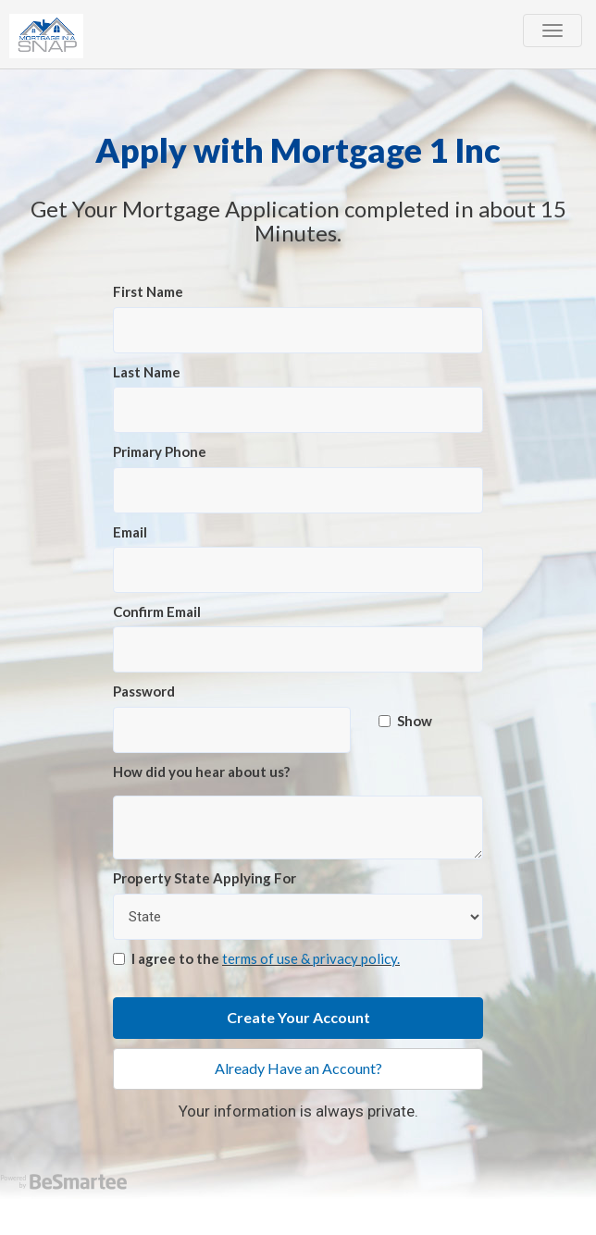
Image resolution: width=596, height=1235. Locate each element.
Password (144, 691)
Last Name (146, 372)
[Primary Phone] (298, 490)
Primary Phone (159, 451)
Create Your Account (298, 1017)
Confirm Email (157, 611)
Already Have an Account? (298, 1068)
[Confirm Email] (298, 649)
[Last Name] (298, 410)
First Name (148, 291)
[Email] (298, 570)
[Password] (232, 730)
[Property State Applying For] (298, 917)
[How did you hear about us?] (298, 827)
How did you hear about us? (201, 771)
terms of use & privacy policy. (311, 958)
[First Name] (298, 330)
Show (405, 720)
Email (130, 532)
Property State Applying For (204, 878)
